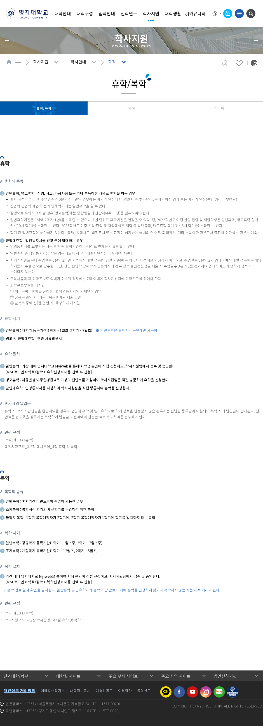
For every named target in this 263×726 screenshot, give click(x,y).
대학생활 (173, 13)
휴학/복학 (43, 108)
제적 (131, 108)
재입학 (219, 108)
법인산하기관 (225, 676)
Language (217, 13)
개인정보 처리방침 (19, 690)
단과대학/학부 (16, 676)
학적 (112, 62)
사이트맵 (239, 13)
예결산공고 (104, 690)
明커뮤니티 (195, 13)
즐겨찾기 (239, 63)
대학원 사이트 (68, 676)
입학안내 (107, 13)
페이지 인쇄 (254, 63)
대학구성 (85, 13)
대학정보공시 (80, 690)
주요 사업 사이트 (175, 676)
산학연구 (129, 13)
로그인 (227, 13)
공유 (224, 63)
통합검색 (250, 13)
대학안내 (62, 13)
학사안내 (78, 62)
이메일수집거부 (53, 690)
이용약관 (125, 690)
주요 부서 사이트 (123, 676)
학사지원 (151, 13)
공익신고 (144, 690)
